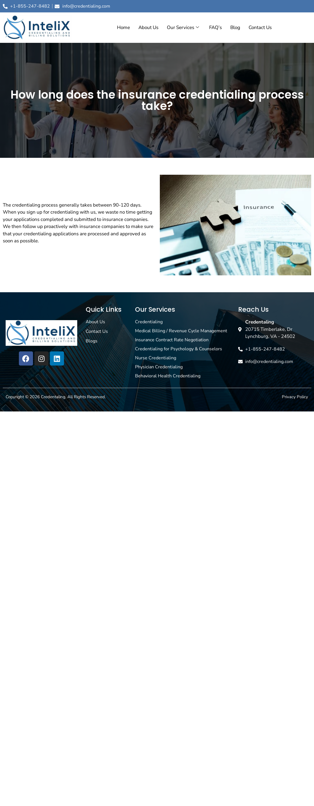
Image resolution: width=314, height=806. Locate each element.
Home (123, 27)
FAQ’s (215, 27)
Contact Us (260, 27)
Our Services (183, 27)
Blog (235, 27)
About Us (148, 27)
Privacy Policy (295, 397)
